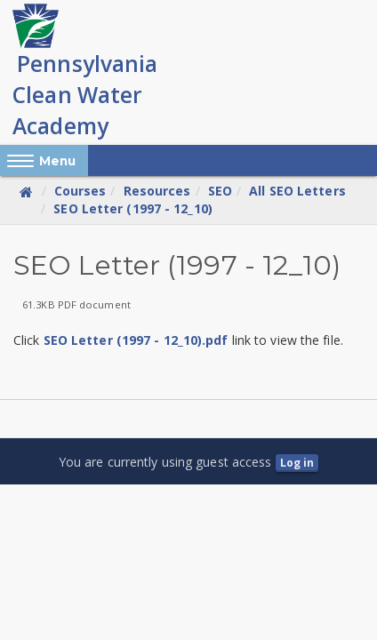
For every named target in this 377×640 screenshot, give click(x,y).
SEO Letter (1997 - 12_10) (133, 208)
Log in (297, 462)
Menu (57, 161)
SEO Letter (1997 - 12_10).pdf (136, 340)
